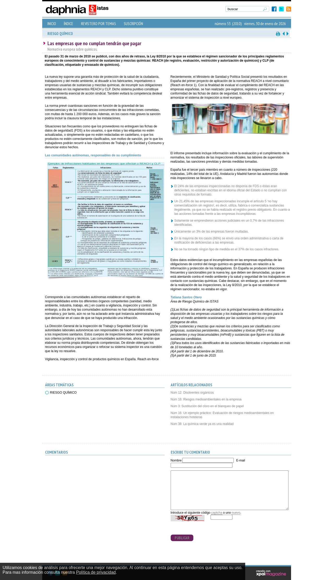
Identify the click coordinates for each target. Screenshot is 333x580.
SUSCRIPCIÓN (133, 23)
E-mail (240, 460)
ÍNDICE (68, 23)
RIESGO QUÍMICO (63, 392)
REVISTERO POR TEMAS (98, 23)
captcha (216, 512)
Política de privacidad (96, 572)
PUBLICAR (182, 537)
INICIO (51, 23)
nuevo (236, 512)
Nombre (176, 460)
